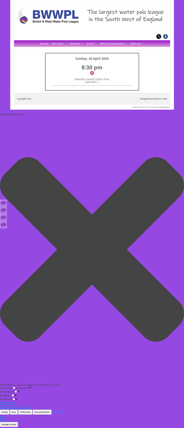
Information (77, 44)
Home (46, 44)
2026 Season (59, 44)
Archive (92, 44)
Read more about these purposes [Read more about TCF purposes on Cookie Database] (15, 408)
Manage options (7, 402)
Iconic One (136, 107)
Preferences (25, 412)
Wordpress (165, 107)
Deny (14, 412)
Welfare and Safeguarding (113, 44)
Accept (5, 412)
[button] (92, 249)
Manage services (8, 404)
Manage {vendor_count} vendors (15, 406)
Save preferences (42, 412)
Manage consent (9, 424)
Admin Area (137, 44)
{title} (2, 416)
